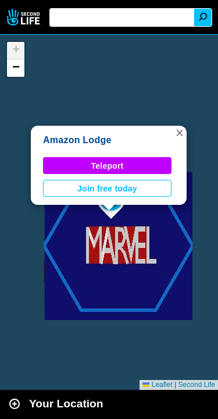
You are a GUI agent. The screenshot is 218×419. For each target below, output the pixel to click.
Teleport (107, 166)
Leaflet (157, 385)
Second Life (25, 17)
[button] (180, 133)
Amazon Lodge (77, 140)
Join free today (107, 188)
